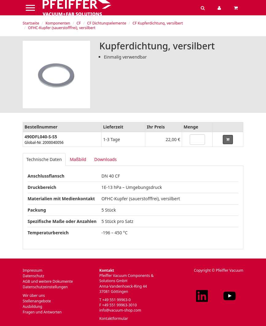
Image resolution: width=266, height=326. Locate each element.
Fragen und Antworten (42, 312)
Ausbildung (32, 306)
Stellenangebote (37, 301)
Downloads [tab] (105, 159)
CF (79, 23)
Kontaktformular (113, 318)
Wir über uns (34, 295)
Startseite (31, 23)
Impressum (32, 270)
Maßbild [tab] (78, 159)
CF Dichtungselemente (106, 23)
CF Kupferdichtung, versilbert (157, 23)
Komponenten (57, 23)
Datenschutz (33, 275)
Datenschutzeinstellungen (45, 287)
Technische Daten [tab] (44, 159)
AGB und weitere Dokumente (48, 281)
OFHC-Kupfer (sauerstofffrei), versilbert (62, 27)
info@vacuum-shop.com (120, 310)
